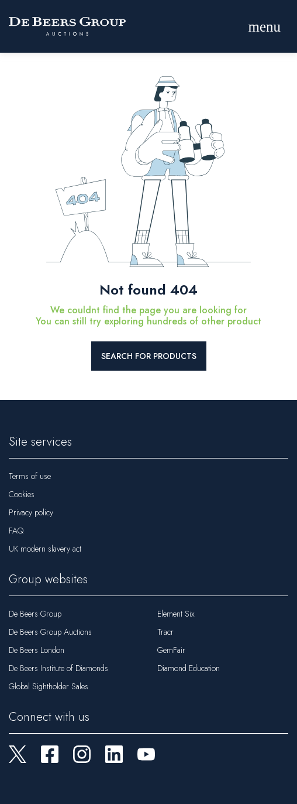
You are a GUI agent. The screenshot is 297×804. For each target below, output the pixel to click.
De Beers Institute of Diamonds (58, 668)
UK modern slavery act (45, 549)
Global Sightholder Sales (48, 686)
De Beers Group (35, 614)
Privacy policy (31, 512)
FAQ (16, 530)
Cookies (21, 494)
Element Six (176, 614)
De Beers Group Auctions (50, 632)
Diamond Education (188, 668)
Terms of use (30, 476)
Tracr (165, 632)
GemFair (171, 650)
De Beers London (36, 650)
